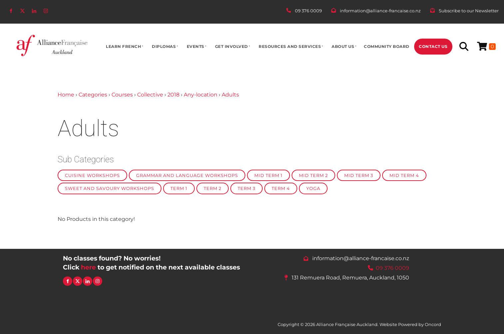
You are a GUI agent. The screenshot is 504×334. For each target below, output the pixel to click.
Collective (150, 94)
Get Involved (231, 46)
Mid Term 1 (268, 175)
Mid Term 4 (404, 175)
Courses (122, 94)
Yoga (313, 188)
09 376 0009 (392, 267)
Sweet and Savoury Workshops (109, 188)
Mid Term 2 (313, 175)
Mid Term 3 (358, 175)
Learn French (123, 46)
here (88, 267)
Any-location (200, 94)
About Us (343, 46)
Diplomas (164, 46)
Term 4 (281, 188)
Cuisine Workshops (92, 175)
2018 (173, 94)
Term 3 (246, 188)
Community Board (386, 46)
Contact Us (433, 46)
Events (195, 46)
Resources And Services (290, 46)
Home (66, 94)
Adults (230, 94)
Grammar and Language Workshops (187, 175)
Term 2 (212, 188)
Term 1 (178, 188)
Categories (93, 94)
